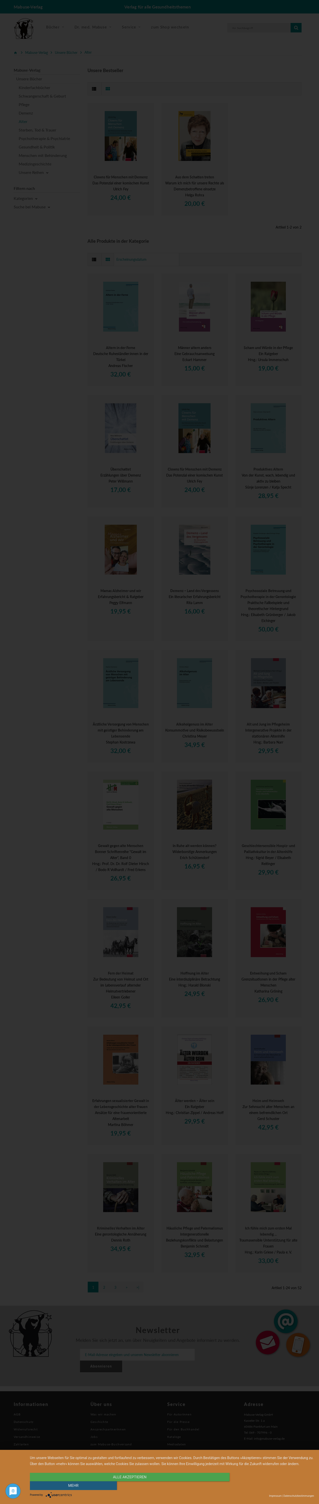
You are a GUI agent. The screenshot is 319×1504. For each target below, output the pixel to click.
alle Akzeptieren (129, 1486)
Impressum (275, 1496)
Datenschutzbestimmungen (298, 1496)
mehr (271, 1486)
